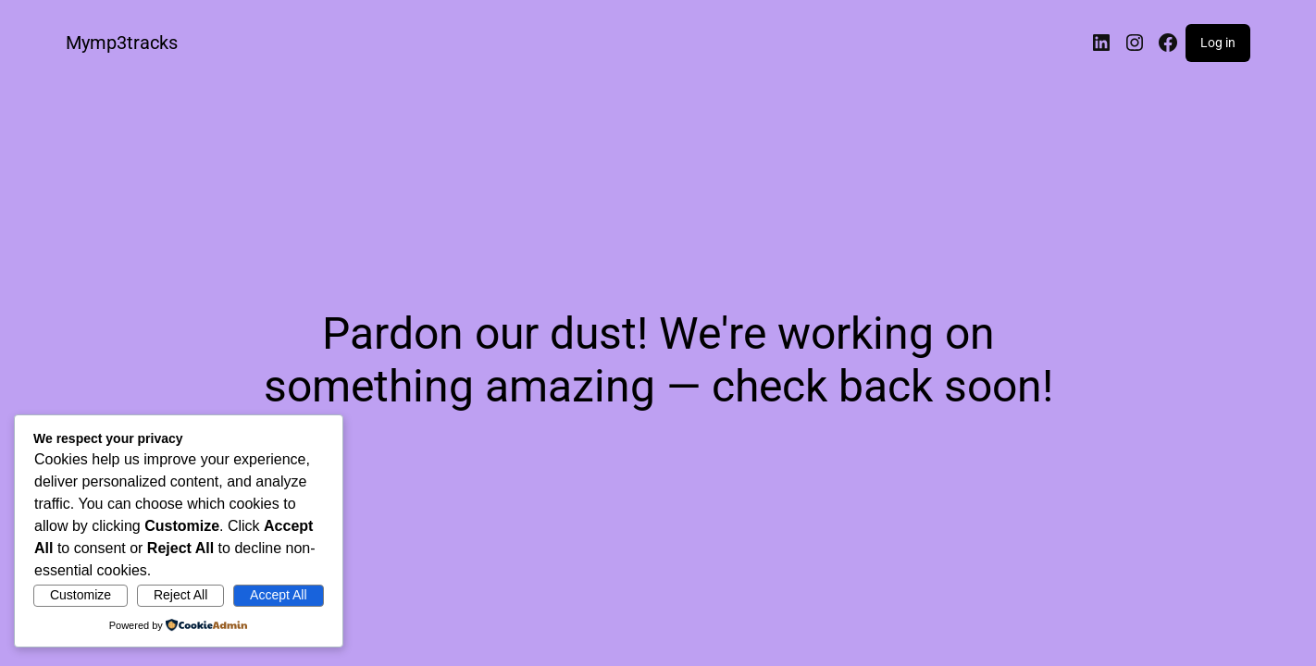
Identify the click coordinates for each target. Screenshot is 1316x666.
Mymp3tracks (122, 42)
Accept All (278, 594)
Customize (80, 594)
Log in (1217, 42)
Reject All (180, 594)
